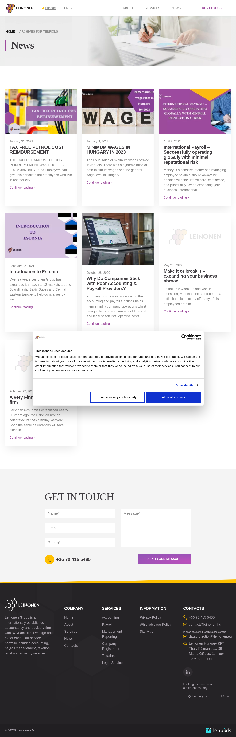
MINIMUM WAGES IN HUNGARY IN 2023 (108, 150)
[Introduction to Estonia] (41, 235)
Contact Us (212, 8)
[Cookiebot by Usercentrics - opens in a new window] (184, 337)
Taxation (108, 656)
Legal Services (113, 663)
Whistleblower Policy (155, 624)
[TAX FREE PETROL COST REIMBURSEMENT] (41, 111)
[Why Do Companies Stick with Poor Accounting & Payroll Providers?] (118, 239)
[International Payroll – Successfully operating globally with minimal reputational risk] (195, 111)
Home (10, 31)
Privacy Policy (150, 617)
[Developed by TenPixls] (218, 730)
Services (152, 8)
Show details (184, 385)
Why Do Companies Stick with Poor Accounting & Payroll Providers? (113, 283)
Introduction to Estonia (34, 271)
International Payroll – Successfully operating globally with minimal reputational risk (188, 155)
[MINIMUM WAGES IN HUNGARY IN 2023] (118, 111)
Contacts (71, 645)
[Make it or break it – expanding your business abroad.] (195, 235)
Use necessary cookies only (117, 397)
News (176, 8)
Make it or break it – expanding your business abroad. (190, 276)
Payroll (107, 624)
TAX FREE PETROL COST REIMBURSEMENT (37, 150)
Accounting (110, 617)
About (128, 8)
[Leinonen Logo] (19, 7)
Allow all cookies (173, 397)
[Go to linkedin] (188, 672)
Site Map (146, 631)
